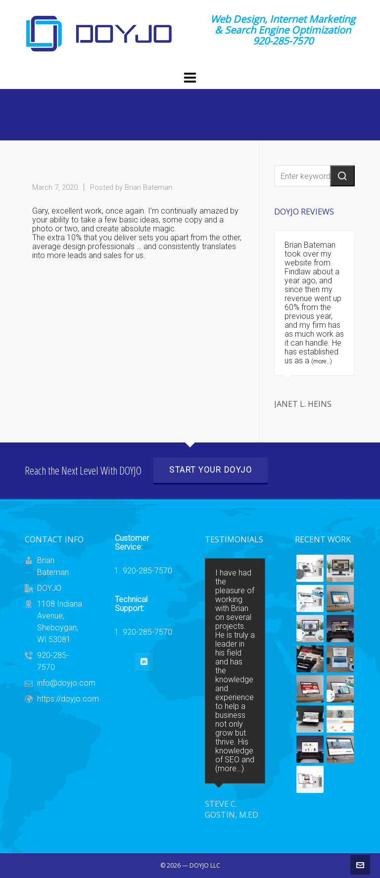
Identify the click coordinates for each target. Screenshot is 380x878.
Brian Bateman (148, 187)
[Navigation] (190, 78)
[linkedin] (144, 661)
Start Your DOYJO (210, 470)
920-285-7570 (147, 571)
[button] (342, 175)
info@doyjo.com (66, 683)
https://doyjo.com (68, 698)
